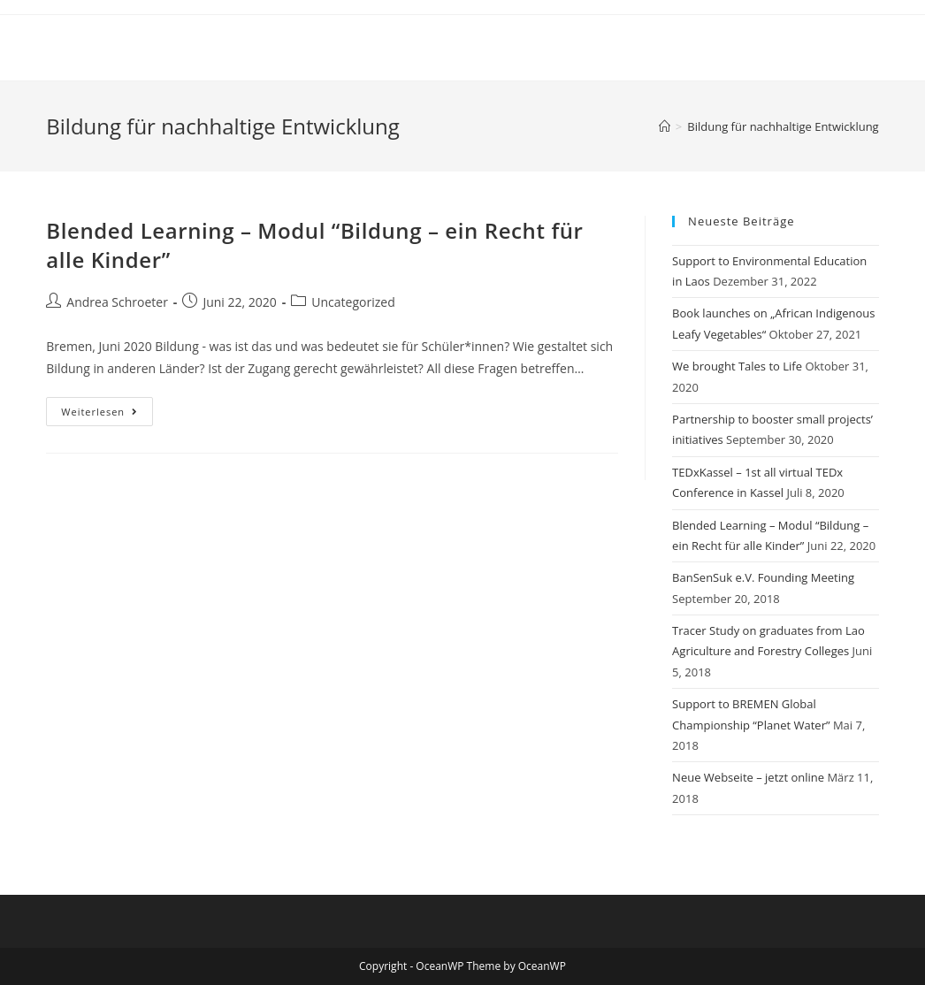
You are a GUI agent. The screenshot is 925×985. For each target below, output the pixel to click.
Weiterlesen (107, 414)
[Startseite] (664, 126)
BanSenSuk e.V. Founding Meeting (763, 577)
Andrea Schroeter (117, 302)
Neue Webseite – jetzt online (748, 777)
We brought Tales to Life (737, 366)
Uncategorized (352, 302)
